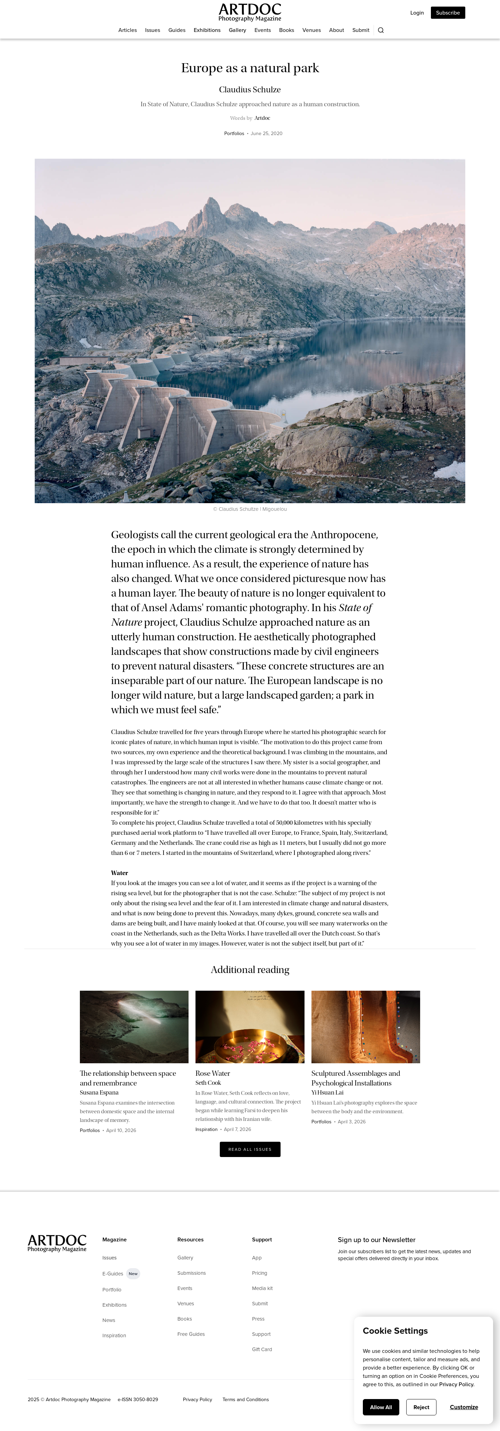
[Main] (250, 12)
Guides (176, 30)
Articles (127, 30)
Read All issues (250, 1149)
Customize (464, 1407)
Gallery (237, 30)
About (336, 30)
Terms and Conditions (246, 1399)
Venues (311, 30)
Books (286, 30)
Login (417, 13)
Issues (152, 30)
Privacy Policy (197, 1399)
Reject (421, 1407)
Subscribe (448, 13)
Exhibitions (207, 30)
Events (263, 30)
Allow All (381, 1407)
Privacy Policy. (457, 1384)
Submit (360, 30)
